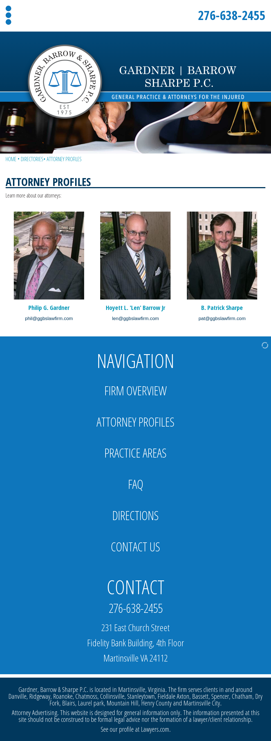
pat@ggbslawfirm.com (221, 318)
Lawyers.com (155, 729)
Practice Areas (135, 453)
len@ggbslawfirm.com (135, 318)
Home (11, 159)
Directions (135, 515)
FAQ (135, 484)
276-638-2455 (231, 15)
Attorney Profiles (135, 422)
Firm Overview (135, 390)
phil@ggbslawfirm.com (49, 318)
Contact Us (135, 546)
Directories (32, 159)
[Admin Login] (256, 345)
